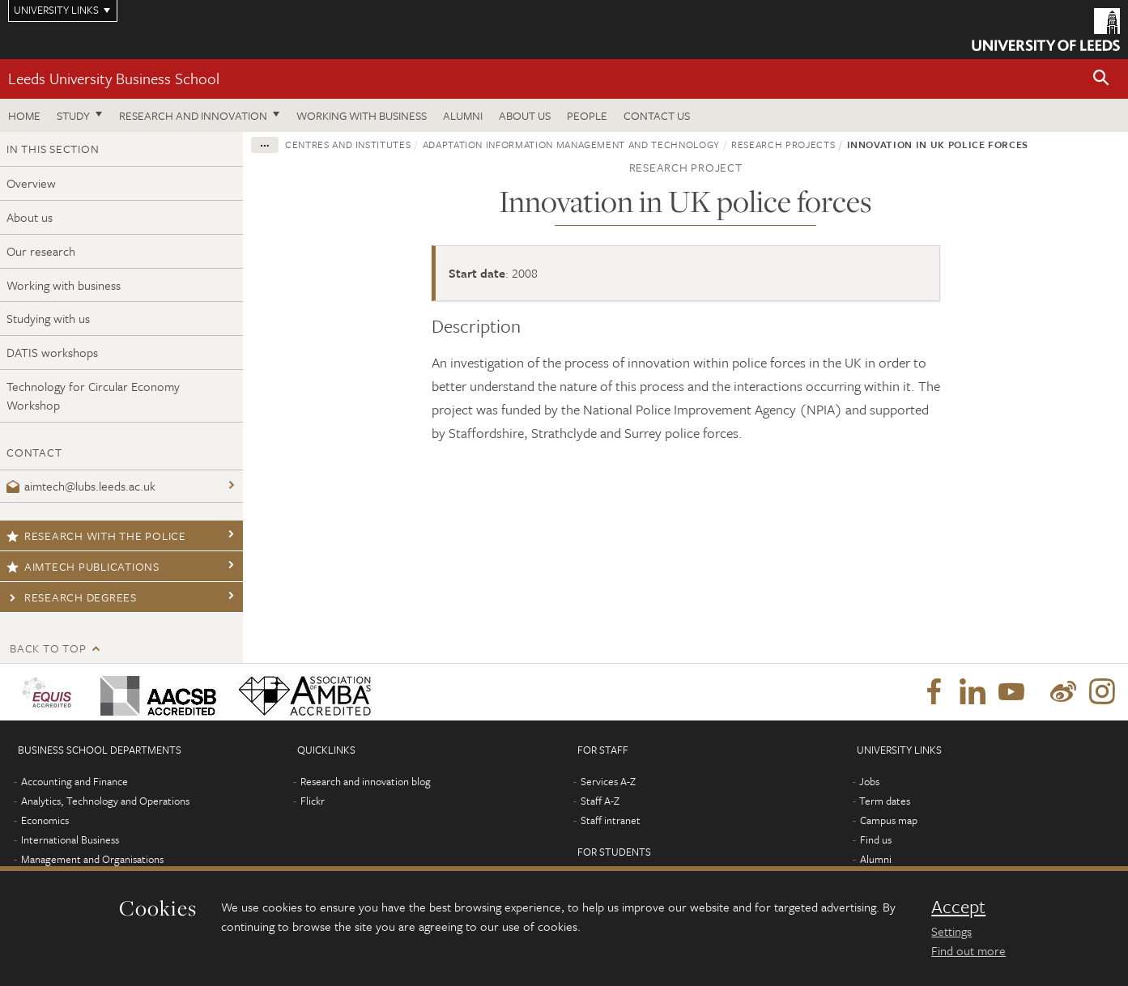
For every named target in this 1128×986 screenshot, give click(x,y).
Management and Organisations (92, 859)
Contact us (657, 115)
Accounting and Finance (74, 781)
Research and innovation (193, 115)
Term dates (884, 801)
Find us (876, 839)
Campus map (888, 820)
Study (73, 115)
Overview (31, 183)
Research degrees (71, 597)
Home (24, 115)
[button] (1101, 79)
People (587, 115)
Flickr (312, 801)
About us (525, 115)
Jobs (869, 781)
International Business (70, 839)
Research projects (783, 144)
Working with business (361, 115)
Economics (45, 820)
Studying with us (48, 318)
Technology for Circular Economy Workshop (93, 395)
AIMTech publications (83, 566)
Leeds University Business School (113, 78)
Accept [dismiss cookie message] (958, 906)
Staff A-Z (600, 801)
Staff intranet (611, 820)
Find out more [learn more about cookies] (968, 950)
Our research (40, 251)
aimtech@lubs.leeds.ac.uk (80, 486)
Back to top (48, 648)
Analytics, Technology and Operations (105, 801)
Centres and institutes (348, 144)
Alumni (463, 115)
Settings (951, 931)
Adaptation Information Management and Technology (571, 144)
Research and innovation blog (365, 781)
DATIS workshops (52, 352)
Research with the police (96, 535)
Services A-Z (608, 781)
